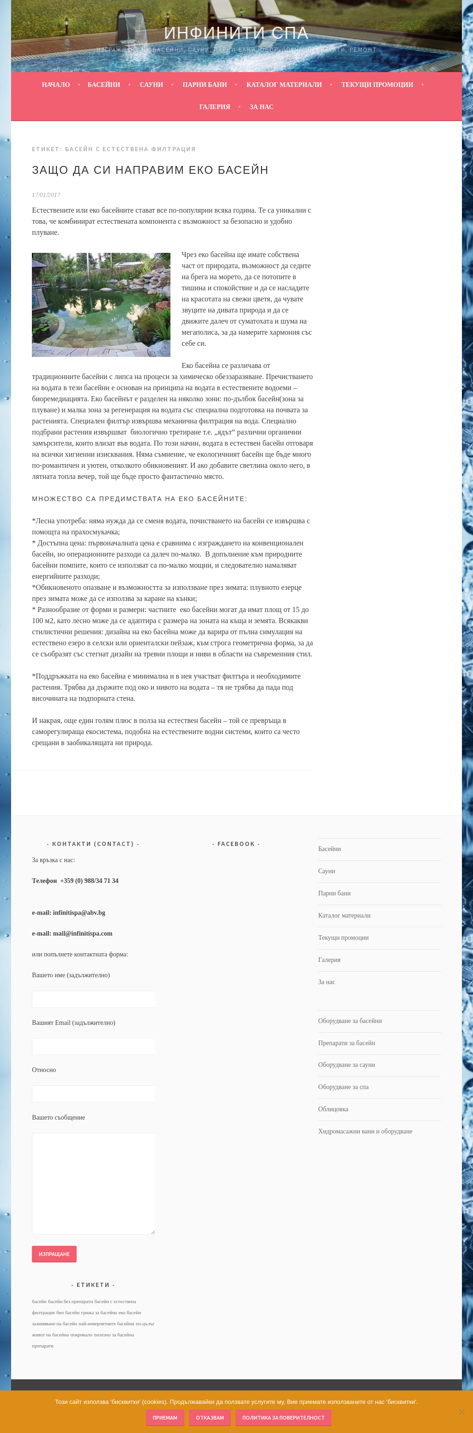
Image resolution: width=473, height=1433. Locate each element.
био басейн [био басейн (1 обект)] (67, 1312)
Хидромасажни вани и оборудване (365, 1131)
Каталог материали (284, 84)
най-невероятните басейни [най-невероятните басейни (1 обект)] (106, 1323)
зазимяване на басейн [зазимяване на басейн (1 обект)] (54, 1323)
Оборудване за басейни (350, 1020)
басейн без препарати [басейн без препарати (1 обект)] (70, 1301)
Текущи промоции (377, 84)
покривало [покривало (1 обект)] (81, 1334)
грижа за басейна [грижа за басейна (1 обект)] (99, 1312)
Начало (56, 84)
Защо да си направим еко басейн (150, 170)
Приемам (165, 1417)
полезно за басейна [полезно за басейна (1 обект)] (113, 1334)
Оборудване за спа (343, 1087)
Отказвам (210, 1417)
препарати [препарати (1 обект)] (42, 1345)
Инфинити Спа (236, 33)
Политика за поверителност (284, 1417)
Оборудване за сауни (346, 1064)
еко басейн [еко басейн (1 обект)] (130, 1312)
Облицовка (333, 1109)
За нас (261, 107)
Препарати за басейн (346, 1043)
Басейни (104, 84)
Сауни (151, 84)
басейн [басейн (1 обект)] (39, 1301)
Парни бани (205, 84)
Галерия (215, 107)
